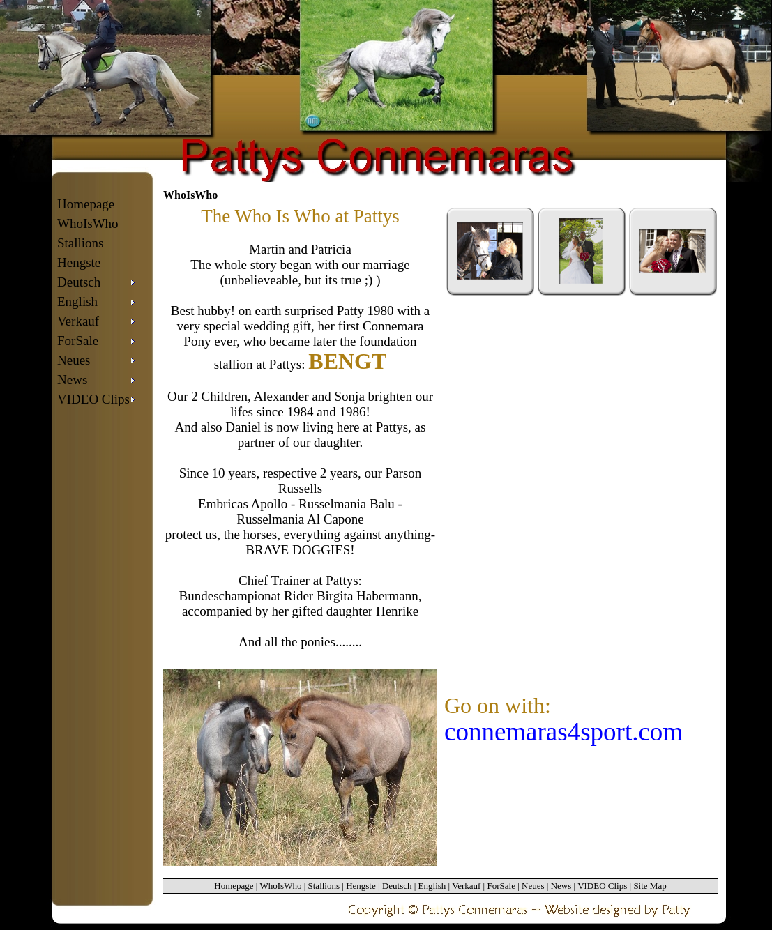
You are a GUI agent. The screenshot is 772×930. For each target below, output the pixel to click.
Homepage (85, 204)
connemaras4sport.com (563, 731)
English (432, 886)
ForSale (501, 886)
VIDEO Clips (602, 886)
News (561, 886)
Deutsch (397, 886)
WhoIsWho (88, 223)
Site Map (649, 886)
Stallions (80, 243)
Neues (533, 886)
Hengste (78, 262)
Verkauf (466, 886)
